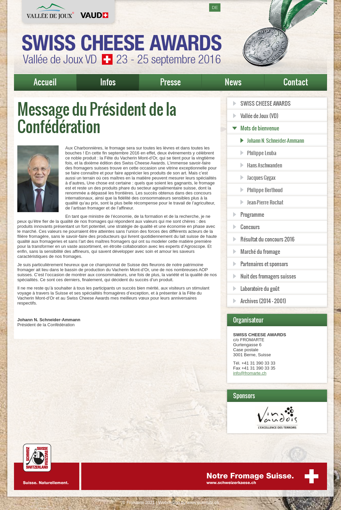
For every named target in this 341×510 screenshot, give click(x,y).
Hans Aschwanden (264, 165)
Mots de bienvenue (259, 128)
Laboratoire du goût (259, 289)
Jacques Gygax (261, 177)
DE (215, 7)
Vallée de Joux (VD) (259, 116)
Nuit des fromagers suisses (268, 276)
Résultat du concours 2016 (267, 239)
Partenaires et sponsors (264, 264)
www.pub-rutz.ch (203, 502)
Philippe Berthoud (265, 190)
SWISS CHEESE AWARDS (265, 103)
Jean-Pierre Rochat (265, 202)
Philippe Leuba (261, 153)
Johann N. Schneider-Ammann (275, 140)
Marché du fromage (260, 251)
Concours (250, 227)
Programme (252, 214)
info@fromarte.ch (249, 373)
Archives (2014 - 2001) (263, 301)
